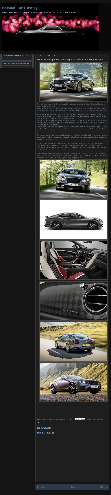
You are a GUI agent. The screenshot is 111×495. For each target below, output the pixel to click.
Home (73, 487)
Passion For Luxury (20, 8)
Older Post (104, 487)
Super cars (100, 419)
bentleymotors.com (76, 158)
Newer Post (41, 487)
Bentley (94, 419)
